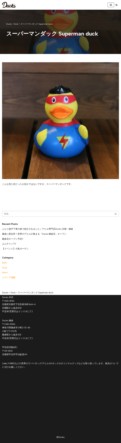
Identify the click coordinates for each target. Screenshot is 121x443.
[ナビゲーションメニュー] (111, 4)
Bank (4, 262)
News (5, 272)
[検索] (116, 5)
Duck (4, 267)
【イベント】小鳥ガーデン (15, 248)
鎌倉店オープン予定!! (12, 239)
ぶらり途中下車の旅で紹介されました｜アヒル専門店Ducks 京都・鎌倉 (37, 229)
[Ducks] (9, 5)
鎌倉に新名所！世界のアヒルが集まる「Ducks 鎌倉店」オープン (34, 234)
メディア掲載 (8, 277)
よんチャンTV (9, 243)
